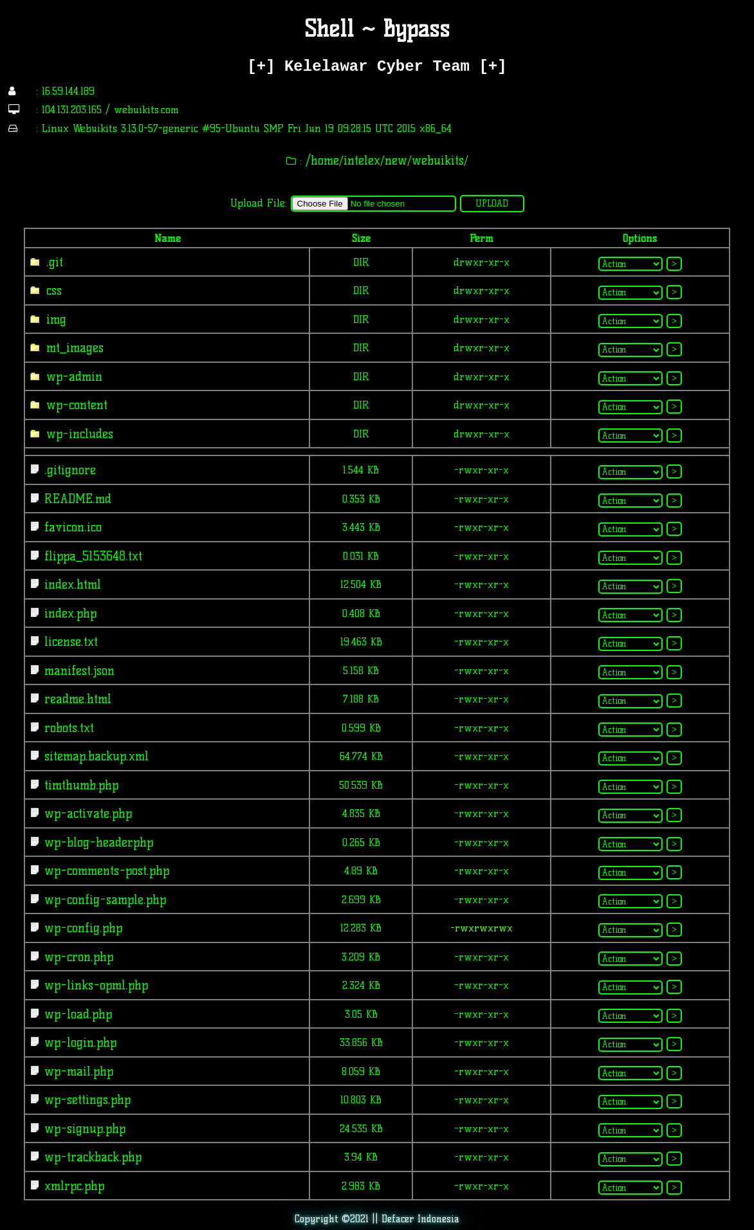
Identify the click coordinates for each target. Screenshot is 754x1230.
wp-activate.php (86, 813)
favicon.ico (71, 527)
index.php (68, 613)
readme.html (75, 699)
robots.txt (67, 728)
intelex (362, 160)
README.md (75, 498)
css (52, 290)
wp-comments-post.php (104, 870)
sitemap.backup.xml (94, 756)
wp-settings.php (85, 1099)
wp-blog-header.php (96, 842)
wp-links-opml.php (94, 985)
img (54, 319)
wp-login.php (78, 1042)
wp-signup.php (82, 1128)
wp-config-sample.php (103, 899)
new (396, 160)
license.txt (69, 641)
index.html (70, 584)
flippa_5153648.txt (91, 556)
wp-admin (72, 376)
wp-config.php (81, 928)
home (325, 160)
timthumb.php (79, 785)
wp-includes (77, 434)
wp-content (74, 405)
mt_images (73, 347)
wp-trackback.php (91, 1157)
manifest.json (77, 670)
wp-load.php (76, 1014)
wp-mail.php (76, 1071)
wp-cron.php (76, 957)
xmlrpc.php (72, 1186)
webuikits (438, 160)
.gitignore (68, 470)
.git (52, 262)
